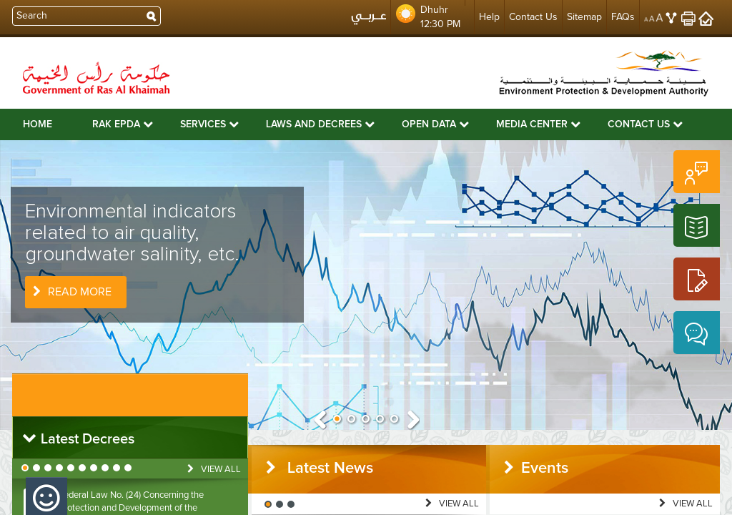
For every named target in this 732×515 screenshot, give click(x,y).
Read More (72, 292)
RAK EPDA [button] (122, 124)
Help (489, 17)
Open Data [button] (435, 124)
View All (214, 469)
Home (37, 124)
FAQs (623, 17)
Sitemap (584, 17)
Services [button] (209, 124)
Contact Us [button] (645, 124)
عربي (368, 21)
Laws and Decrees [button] (320, 124)
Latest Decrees (77, 439)
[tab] (130, 437)
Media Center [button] (538, 124)
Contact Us (533, 17)
